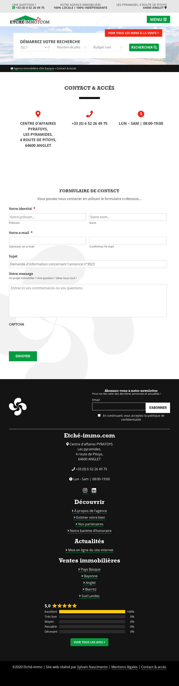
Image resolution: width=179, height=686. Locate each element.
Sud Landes (91, 596)
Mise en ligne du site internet (90, 550)
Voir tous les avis (89, 642)
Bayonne (91, 576)
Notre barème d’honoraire (91, 530)
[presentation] (40, 336)
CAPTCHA (16, 324)
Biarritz (90, 589)
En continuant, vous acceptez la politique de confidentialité (131, 417)
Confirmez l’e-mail (102, 246)
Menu (158, 19)
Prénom (14, 223)
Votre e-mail (21, 233)
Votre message (21, 274)
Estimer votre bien (90, 517)
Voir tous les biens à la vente (133, 33)
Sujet (13, 256)
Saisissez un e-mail (21, 246)
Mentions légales (124, 667)
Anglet (91, 582)
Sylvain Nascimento (92, 667)
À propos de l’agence (90, 510)
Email (96, 400)
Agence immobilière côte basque (32, 68)
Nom (93, 223)
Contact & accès (153, 667)
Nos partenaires (90, 524)
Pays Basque (91, 569)
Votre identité (22, 209)
